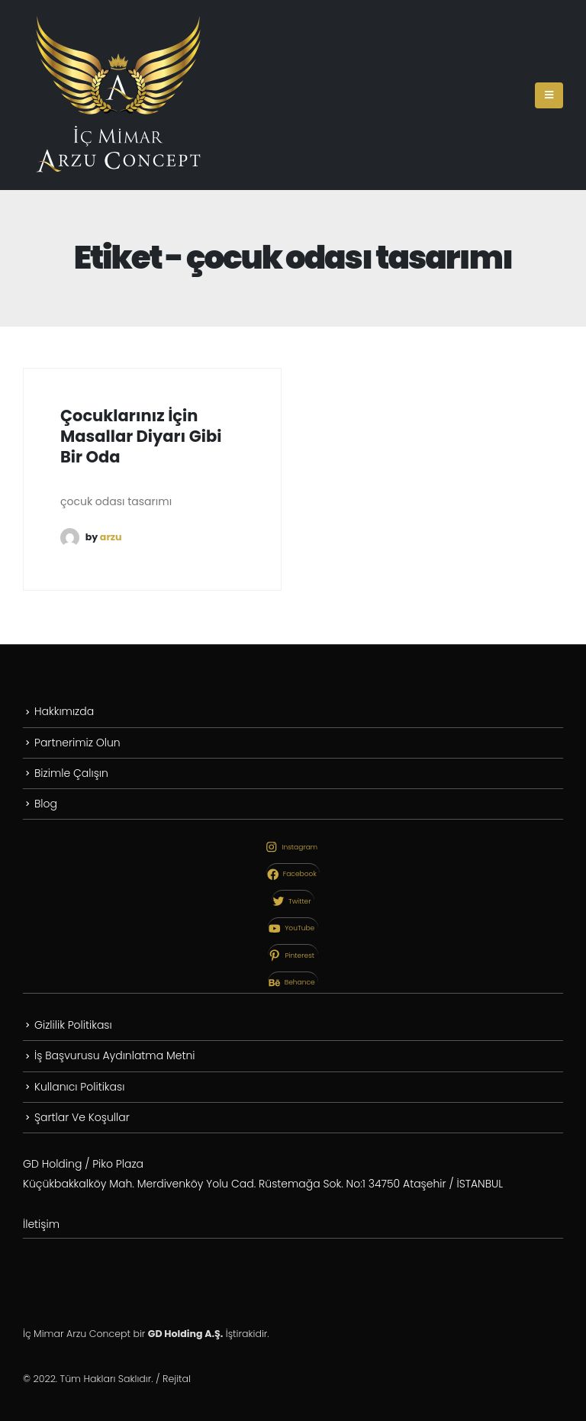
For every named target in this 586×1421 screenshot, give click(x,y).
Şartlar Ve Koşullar (82, 1117)
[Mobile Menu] (549, 95)
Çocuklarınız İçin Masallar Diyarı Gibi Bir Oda (140, 436)
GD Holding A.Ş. (185, 1333)
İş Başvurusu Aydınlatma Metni (114, 1055)
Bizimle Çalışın (71, 773)
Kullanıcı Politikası (79, 1086)
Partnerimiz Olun (77, 742)
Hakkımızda (64, 711)
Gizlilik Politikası (73, 1025)
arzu (111, 536)
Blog (45, 803)
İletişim (41, 1224)
